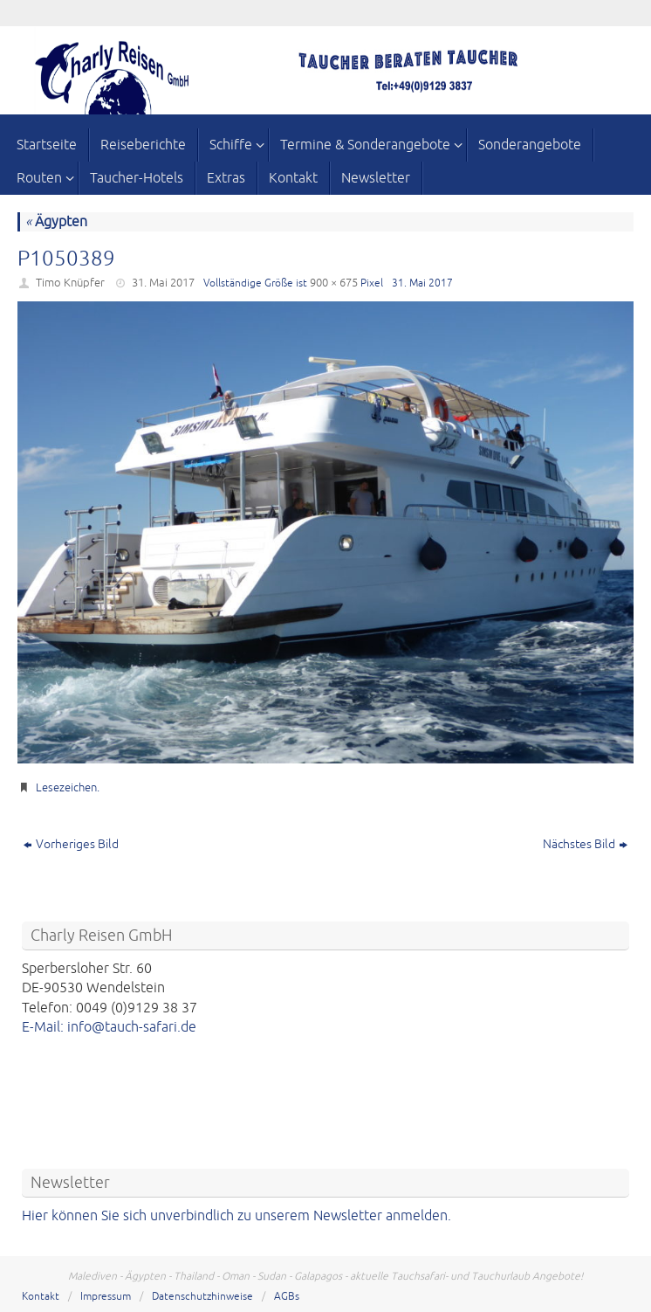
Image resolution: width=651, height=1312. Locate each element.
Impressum (105, 1296)
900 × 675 (334, 283)
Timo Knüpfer (70, 283)
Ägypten (56, 222)
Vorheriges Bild (71, 844)
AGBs (286, 1296)
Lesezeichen (66, 788)
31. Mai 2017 (163, 283)
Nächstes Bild (585, 844)
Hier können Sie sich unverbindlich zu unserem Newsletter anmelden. (236, 1216)
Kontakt (40, 1296)
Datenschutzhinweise (202, 1296)
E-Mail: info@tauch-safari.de (109, 1027)
